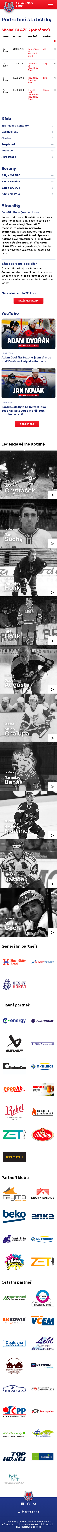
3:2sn (46, 90)
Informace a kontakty (15, 125)
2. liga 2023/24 (11, 187)
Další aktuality (28, 300)
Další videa (27, 424)
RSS (18, 1526)
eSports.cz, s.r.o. (10, 1524)
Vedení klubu (10, 132)
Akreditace (9, 156)
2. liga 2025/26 (11, 175)
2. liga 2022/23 (11, 194)
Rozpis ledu (9, 144)
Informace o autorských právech (37, 1524)
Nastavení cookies (31, 1526)
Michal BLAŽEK (16, 30)
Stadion (7, 138)
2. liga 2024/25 (11, 181)
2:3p (45, 63)
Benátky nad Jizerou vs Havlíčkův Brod (33, 95)
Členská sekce (28, 1511)
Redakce (7, 150)
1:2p (45, 77)
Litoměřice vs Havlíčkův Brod (33, 52)
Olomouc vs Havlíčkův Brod (33, 67)
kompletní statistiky (37, 108)
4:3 (44, 49)
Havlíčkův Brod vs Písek (33, 80)
